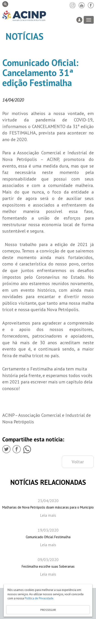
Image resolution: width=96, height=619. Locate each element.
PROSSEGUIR (48, 609)
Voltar (78, 462)
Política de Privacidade (39, 598)
